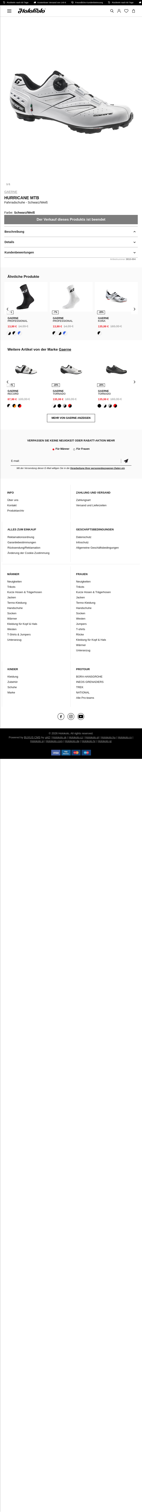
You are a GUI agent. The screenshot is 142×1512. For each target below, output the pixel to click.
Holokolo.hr (89, 741)
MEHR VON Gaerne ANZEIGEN (70, 417)
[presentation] (7, 309)
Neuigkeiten (14, 581)
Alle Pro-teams (85, 697)
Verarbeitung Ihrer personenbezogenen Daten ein (97, 468)
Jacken (11, 597)
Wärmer (12, 618)
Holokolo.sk (59, 737)
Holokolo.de (72, 741)
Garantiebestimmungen (21, 542)
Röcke (80, 634)
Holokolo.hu (108, 737)
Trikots (11, 586)
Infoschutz (82, 542)
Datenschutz (83, 537)
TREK (79, 687)
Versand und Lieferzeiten (91, 505)
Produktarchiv (15, 510)
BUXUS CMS (32, 737)
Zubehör (12, 681)
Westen (12, 629)
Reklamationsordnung (20, 537)
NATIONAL (83, 692)
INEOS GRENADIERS (89, 681)
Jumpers (81, 623)
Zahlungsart (83, 500)
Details (9, 242)
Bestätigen (126, 461)
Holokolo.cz (76, 737)
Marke (11, 692)
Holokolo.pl (92, 737)
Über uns (12, 500)
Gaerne (10, 192)
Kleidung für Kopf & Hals (22, 623)
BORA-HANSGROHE (89, 676)
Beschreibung (14, 231)
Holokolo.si (37, 741)
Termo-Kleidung (16, 602)
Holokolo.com (54, 741)
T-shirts (80, 629)
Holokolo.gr (105, 741)
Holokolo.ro (125, 737)
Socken (11, 613)
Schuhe (12, 687)
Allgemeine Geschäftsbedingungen (97, 547)
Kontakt (12, 505)
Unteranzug (14, 639)
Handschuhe (15, 608)
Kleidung (12, 676)
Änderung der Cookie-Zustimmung (28, 553)
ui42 (47, 737)
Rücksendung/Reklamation (23, 547)
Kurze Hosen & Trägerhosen (24, 592)
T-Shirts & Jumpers (19, 634)
